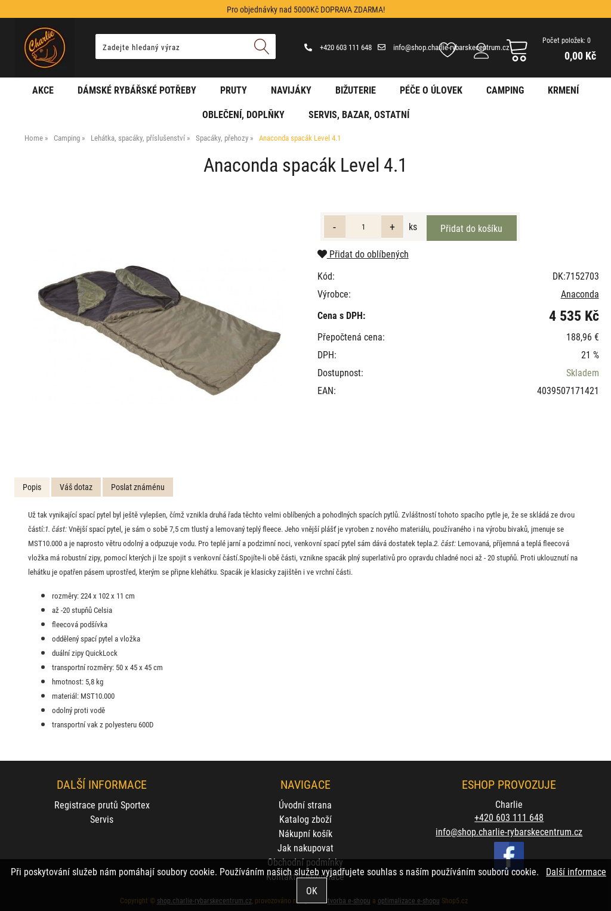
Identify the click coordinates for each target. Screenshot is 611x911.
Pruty (233, 89)
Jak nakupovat (305, 847)
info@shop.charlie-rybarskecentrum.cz (444, 47)
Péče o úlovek (431, 89)
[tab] (32, 487)
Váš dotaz (76, 486)
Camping (505, 89)
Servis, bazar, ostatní (358, 114)
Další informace (576, 871)
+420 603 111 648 (338, 47)
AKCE (43, 89)
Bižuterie (355, 89)
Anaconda (580, 293)
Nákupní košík (305, 833)
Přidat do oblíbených (363, 253)
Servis (101, 819)
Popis (32, 486)
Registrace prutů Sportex (102, 804)
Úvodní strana (305, 804)
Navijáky (291, 89)
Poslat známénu (138, 486)
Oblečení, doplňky (243, 114)
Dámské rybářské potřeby (137, 89)
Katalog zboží (305, 819)
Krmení (563, 89)
